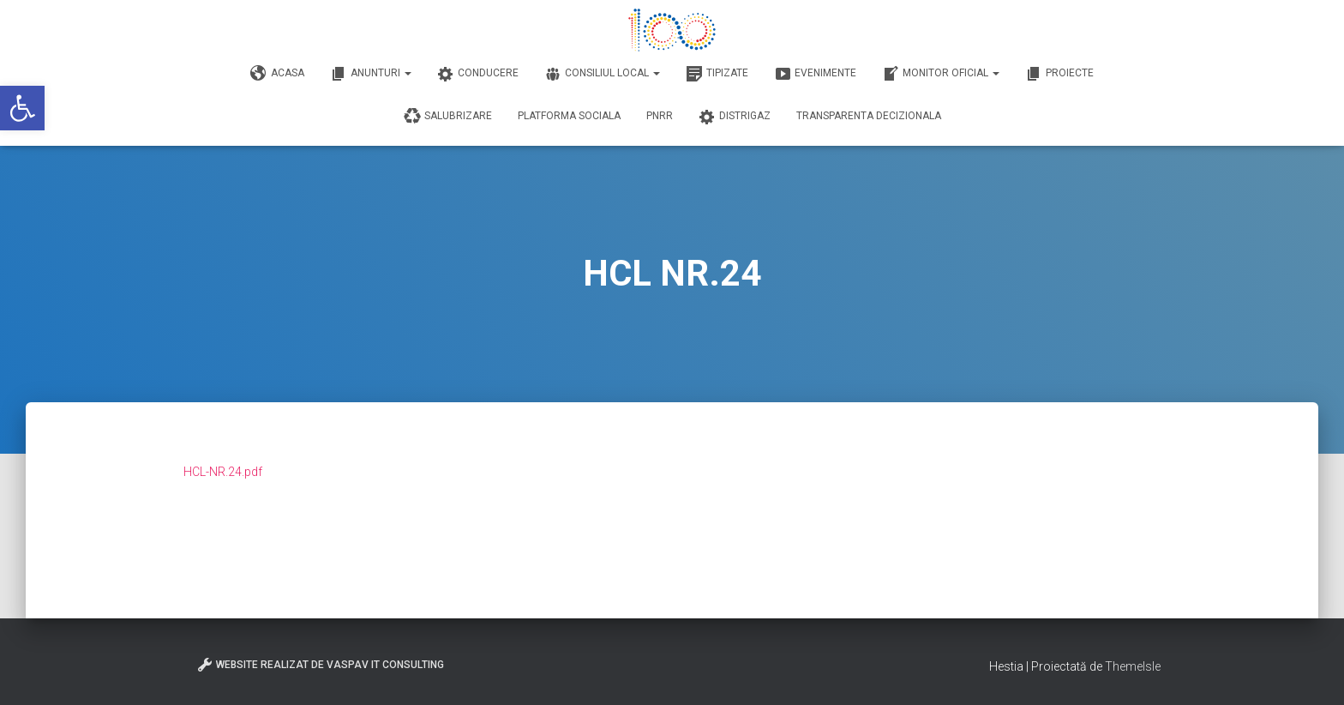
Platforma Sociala (569, 116)
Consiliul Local (602, 73)
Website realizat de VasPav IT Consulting (320, 664)
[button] (22, 108)
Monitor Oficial (940, 73)
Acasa (277, 73)
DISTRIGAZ (735, 116)
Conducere (478, 73)
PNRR (659, 116)
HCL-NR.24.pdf (222, 472)
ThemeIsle (1133, 666)
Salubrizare (448, 116)
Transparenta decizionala (868, 116)
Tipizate (717, 73)
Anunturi (370, 73)
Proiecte (1059, 73)
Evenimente (815, 73)
